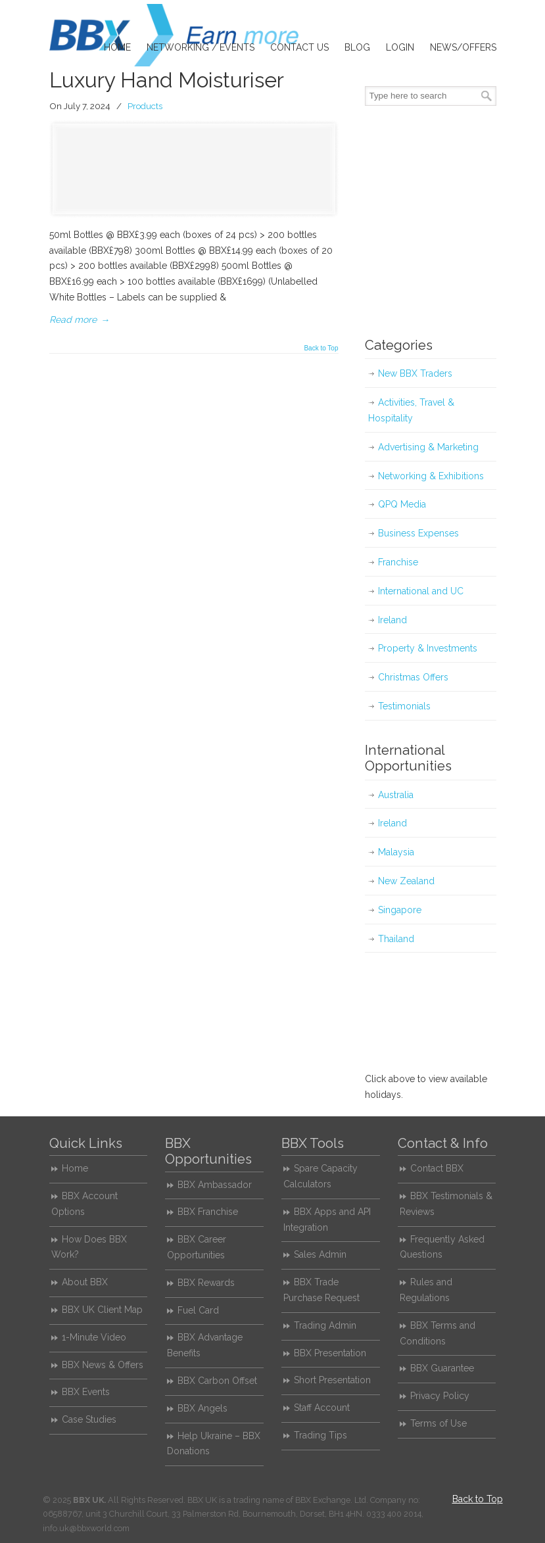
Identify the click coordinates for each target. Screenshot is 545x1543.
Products (145, 106)
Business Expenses (418, 533)
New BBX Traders (415, 373)
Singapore (399, 910)
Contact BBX (436, 1168)
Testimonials (404, 706)
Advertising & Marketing (428, 447)
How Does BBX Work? (89, 1247)
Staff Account (322, 1407)
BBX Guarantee (442, 1368)
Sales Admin (320, 1254)
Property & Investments (427, 648)
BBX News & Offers (102, 1365)
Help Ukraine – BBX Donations (213, 1444)
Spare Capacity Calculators (320, 1176)
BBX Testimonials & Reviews (446, 1204)
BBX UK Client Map (102, 1309)
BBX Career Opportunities (196, 1247)
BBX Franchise (208, 1211)
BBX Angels (202, 1408)
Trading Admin (325, 1325)
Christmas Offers (413, 677)
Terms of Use (438, 1423)
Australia (396, 795)
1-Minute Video (94, 1337)
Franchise (398, 562)
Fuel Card (198, 1310)
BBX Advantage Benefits (205, 1345)
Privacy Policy (439, 1395)
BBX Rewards (206, 1282)
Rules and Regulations (426, 1290)
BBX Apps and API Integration (327, 1219)
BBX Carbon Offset (217, 1380)
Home (75, 1168)
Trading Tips (320, 1435)
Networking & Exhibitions (431, 476)
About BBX (85, 1282)
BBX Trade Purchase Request (321, 1290)
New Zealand (406, 881)
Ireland (392, 620)
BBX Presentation (330, 1353)
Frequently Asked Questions (442, 1247)
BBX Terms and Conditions (437, 1333)
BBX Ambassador (215, 1184)
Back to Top (321, 348)
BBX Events (86, 1392)
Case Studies (89, 1419)
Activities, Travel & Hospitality (411, 410)
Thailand (396, 939)
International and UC (420, 591)
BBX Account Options (84, 1204)
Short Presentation (332, 1380)
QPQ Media (402, 504)
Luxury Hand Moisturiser (166, 80)
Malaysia (396, 852)
